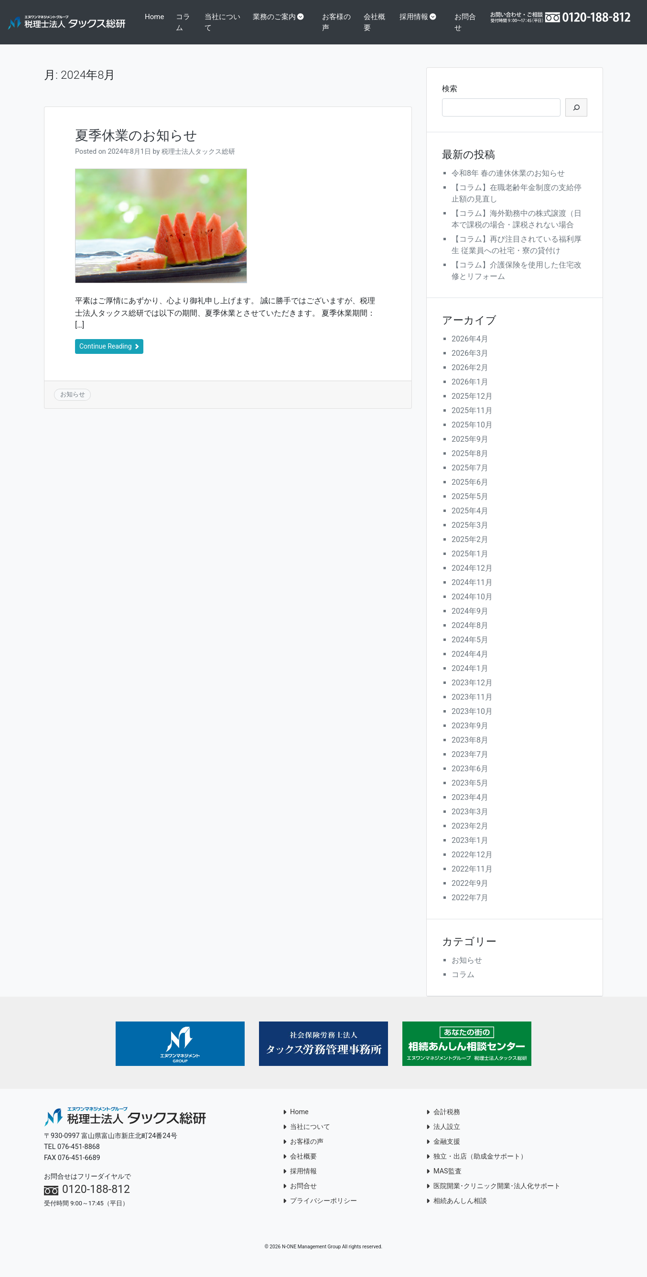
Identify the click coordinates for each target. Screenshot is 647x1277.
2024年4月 (470, 664)
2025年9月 (470, 449)
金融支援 (443, 1153)
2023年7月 (470, 764)
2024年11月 (472, 592)
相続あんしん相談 (456, 1212)
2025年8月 (470, 463)
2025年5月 (470, 506)
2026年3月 (470, 363)
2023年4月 (470, 807)
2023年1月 (470, 850)
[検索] (576, 118)
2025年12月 (472, 406)
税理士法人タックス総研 (198, 162)
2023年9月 (470, 736)
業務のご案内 (304, 16)
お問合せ (483, 22)
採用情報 (435, 16)
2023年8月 (470, 750)
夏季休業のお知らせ (136, 146)
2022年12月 (472, 865)
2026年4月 (470, 349)
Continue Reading (109, 357)
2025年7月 (470, 478)
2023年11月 (472, 707)
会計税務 (443, 1123)
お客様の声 (363, 22)
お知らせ (72, 405)
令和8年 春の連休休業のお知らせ (508, 183)
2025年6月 (470, 492)
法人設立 (443, 1138)
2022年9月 (470, 893)
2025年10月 (472, 435)
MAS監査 (444, 1182)
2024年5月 (470, 650)
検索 (449, 99)
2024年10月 (472, 607)
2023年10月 (472, 721)
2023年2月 (470, 836)
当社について (255, 22)
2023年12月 (472, 693)
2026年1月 (470, 392)
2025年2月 (470, 549)
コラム (218, 27)
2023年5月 (470, 793)
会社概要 (396, 22)
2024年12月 (472, 578)
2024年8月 (470, 635)
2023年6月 (470, 779)
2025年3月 (470, 535)
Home (193, 16)
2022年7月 (470, 908)
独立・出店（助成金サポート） (476, 1167)
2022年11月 (472, 879)
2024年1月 (470, 678)
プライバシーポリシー (320, 1212)
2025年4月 (470, 521)
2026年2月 (470, 378)
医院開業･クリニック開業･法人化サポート (493, 1197)
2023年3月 (470, 822)
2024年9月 (470, 621)
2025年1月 (470, 564)
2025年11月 (472, 421)
